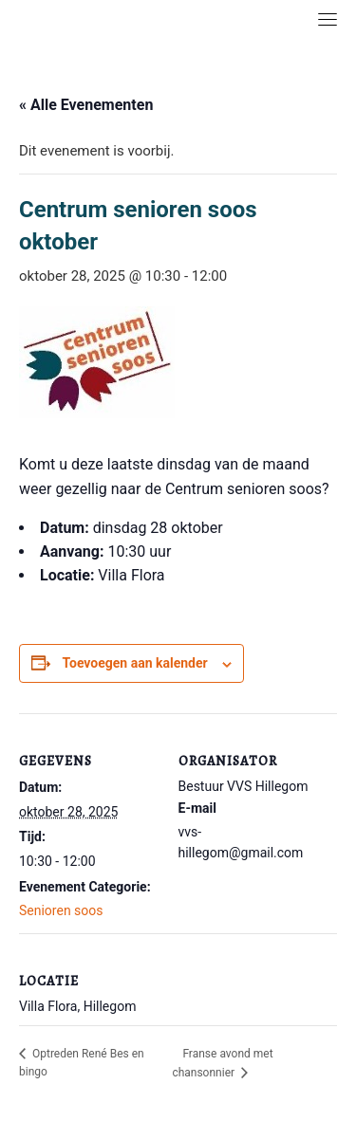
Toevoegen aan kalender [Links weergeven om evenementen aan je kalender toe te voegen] (134, 663)
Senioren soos (61, 910)
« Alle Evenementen (86, 105)
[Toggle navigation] (328, 19)
